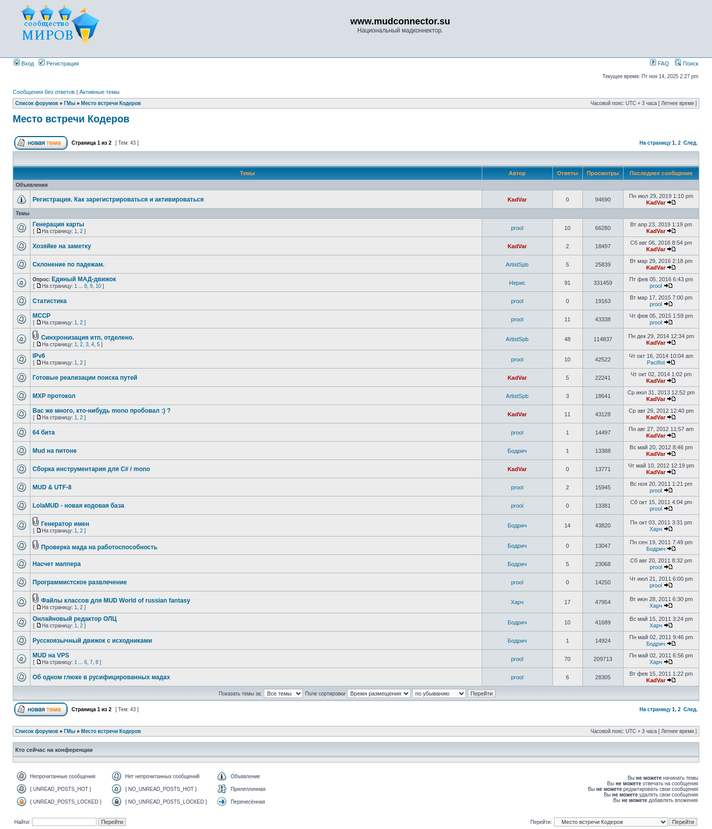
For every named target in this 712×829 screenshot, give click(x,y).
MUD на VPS (51, 655)
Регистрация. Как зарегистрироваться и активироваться (118, 199)
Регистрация (59, 63)
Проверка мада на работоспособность (99, 547)
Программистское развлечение (80, 582)
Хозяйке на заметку (62, 246)
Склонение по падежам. (69, 264)
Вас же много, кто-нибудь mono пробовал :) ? (102, 410)
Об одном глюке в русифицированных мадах (101, 677)
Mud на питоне (55, 450)
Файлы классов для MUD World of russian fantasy (115, 600)
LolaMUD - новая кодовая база (78, 505)
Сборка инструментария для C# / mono (91, 469)
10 (98, 286)
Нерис (517, 283)
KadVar (517, 199)
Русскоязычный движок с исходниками (92, 640)
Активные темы (99, 92)
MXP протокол (54, 396)
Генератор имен (65, 523)
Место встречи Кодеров (111, 103)
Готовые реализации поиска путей (85, 377)
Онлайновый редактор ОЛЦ (74, 618)
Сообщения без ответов (44, 92)
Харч (655, 529)
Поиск (686, 63)
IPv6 (39, 355)
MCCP (41, 315)
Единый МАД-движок (84, 279)
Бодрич (517, 451)
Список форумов (36, 103)
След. (691, 143)
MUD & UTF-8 (52, 487)
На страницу (655, 143)
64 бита (44, 432)
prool (517, 228)
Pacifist (656, 362)
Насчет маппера (57, 564)
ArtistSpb (517, 264)
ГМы (70, 103)
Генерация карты (58, 224)
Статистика (50, 301)
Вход (24, 63)
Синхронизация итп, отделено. (87, 337)
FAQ (659, 63)
